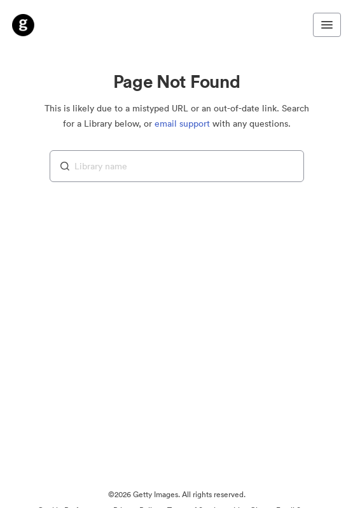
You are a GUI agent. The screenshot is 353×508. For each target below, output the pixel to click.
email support (182, 123)
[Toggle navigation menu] (327, 25)
